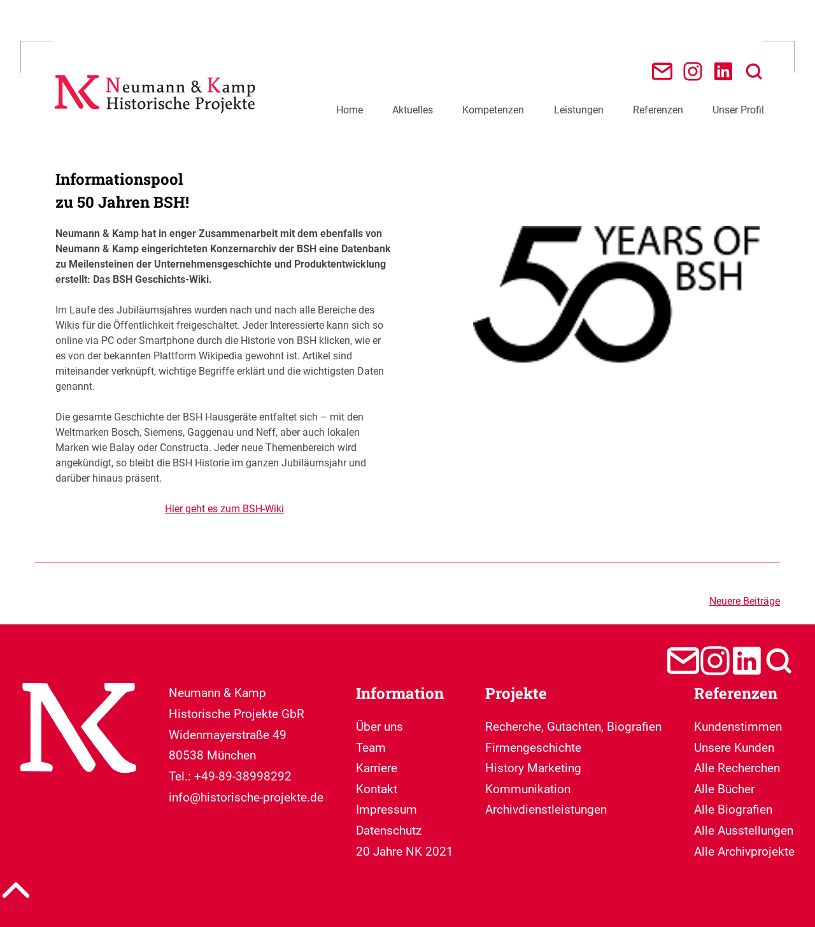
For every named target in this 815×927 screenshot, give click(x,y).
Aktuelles (412, 110)
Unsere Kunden (734, 747)
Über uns (379, 726)
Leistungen (579, 110)
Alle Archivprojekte (744, 851)
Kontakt (376, 789)
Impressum (386, 809)
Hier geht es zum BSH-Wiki (224, 509)
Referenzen (658, 110)
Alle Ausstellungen (743, 830)
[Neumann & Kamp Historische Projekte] (158, 119)
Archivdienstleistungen (546, 809)
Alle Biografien (733, 809)
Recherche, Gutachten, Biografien (573, 726)
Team (371, 747)
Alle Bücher (724, 789)
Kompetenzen (493, 110)
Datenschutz (389, 830)
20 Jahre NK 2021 (404, 851)
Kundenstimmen (738, 726)
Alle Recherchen (737, 768)
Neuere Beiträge (744, 601)
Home (349, 110)
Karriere (376, 768)
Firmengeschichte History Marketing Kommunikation (533, 768)
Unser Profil (738, 110)
